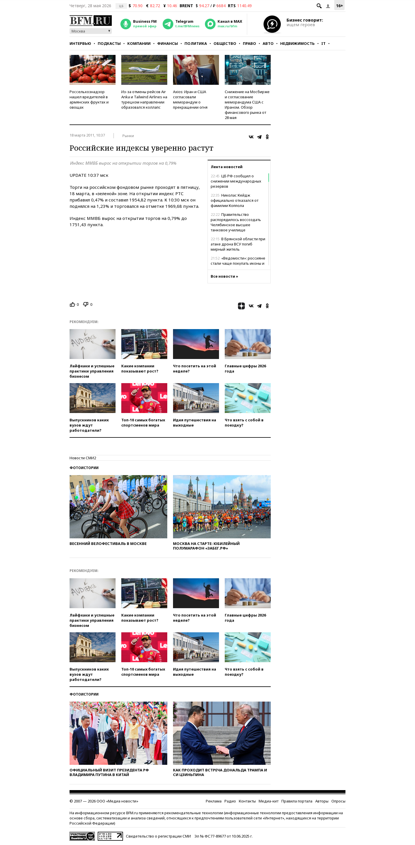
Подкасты (109, 43)
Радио (230, 801)
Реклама (214, 801)
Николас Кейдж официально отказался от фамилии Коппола (234, 200)
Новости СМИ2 (83, 457)
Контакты (247, 801)
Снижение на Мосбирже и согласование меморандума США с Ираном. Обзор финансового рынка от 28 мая (247, 104)
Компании (139, 43)
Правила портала (296, 801)
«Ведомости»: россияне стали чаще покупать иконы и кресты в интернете (238, 263)
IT (323, 43)
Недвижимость (297, 43)
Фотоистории (84, 467)
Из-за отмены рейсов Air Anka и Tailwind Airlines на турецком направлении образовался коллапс (144, 99)
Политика (196, 43)
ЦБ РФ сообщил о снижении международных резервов (236, 181)
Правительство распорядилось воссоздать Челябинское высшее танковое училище (236, 222)
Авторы (321, 801)
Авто (268, 43)
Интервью (80, 43)
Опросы (338, 801)
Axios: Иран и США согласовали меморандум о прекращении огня (190, 99)
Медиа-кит (268, 801)
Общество (225, 43)
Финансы (167, 43)
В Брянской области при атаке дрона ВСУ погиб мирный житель (238, 244)
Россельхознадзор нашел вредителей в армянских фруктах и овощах (89, 99)
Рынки (128, 135)
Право (249, 43)
